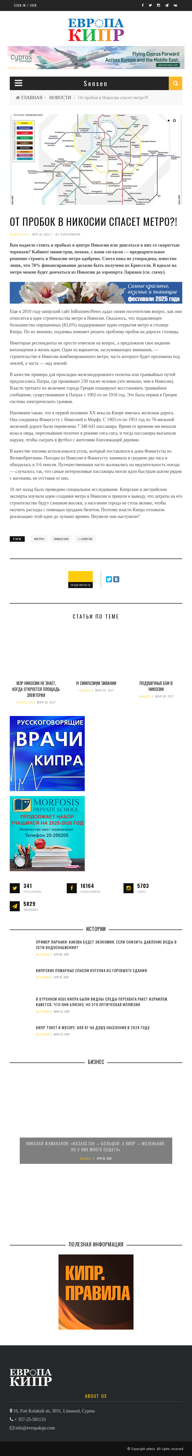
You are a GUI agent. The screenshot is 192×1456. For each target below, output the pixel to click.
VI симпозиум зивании (96, 683)
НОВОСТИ (60, 97)
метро (39, 539)
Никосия (61, 539)
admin (150, 1448)
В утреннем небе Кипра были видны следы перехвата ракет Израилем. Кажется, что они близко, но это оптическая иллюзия (102, 1001)
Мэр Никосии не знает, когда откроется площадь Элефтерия (36, 689)
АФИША (84, 690)
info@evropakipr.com (35, 1427)
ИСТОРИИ (43, 955)
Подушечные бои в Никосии (156, 686)
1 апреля (85, 539)
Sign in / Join (25, 5)
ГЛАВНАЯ (31, 97)
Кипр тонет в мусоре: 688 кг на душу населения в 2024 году (93, 1027)
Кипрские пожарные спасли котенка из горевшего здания (91, 970)
